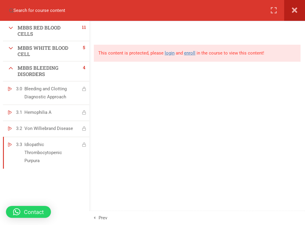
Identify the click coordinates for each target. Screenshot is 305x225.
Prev (103, 218)
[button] (28, 212)
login (170, 53)
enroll (189, 53)
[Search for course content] (8, 10)
